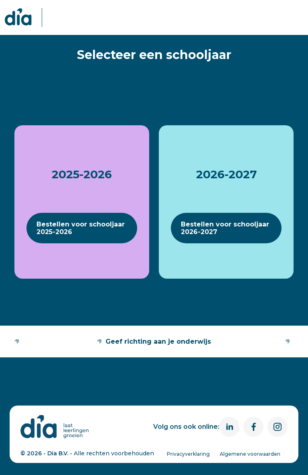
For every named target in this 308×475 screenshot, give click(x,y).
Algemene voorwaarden (250, 454)
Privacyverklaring (188, 454)
